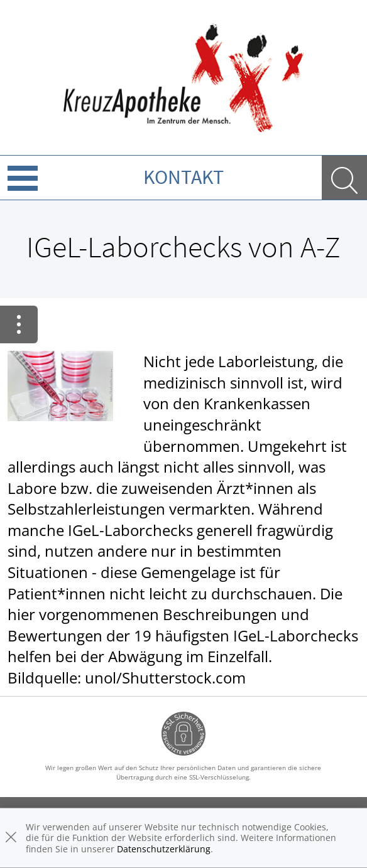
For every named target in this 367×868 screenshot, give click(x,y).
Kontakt (183, 177)
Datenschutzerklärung (164, 849)
